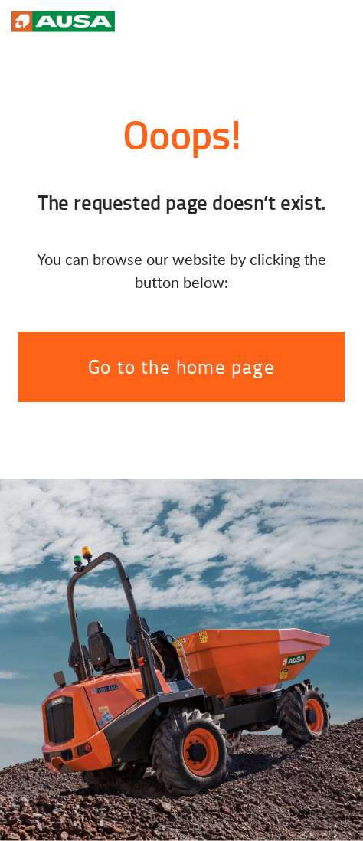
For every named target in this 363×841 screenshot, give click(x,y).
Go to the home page (181, 366)
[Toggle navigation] (336, 20)
